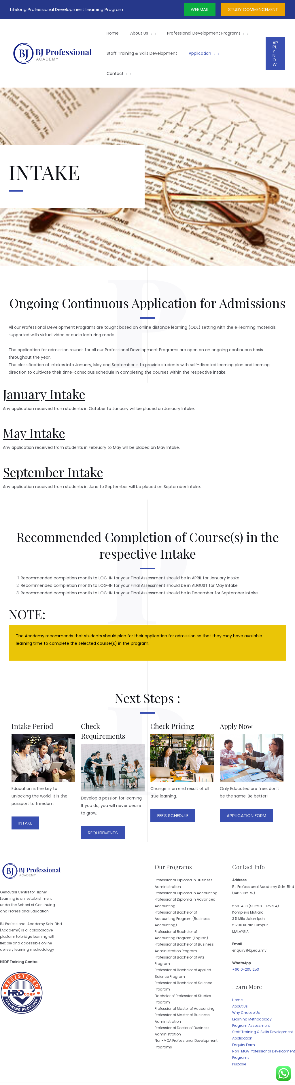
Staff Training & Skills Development (262, 1011)
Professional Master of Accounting (185, 988)
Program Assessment (251, 1005)
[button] (25, 802)
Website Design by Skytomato (254, 1073)
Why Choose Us (246, 992)
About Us (240, 986)
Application (242, 1018)
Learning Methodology (252, 999)
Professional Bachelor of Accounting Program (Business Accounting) (182, 899)
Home (237, 979)
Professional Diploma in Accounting (186, 872)
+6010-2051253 (245, 949)
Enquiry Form (243, 1024)
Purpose (239, 1043)
